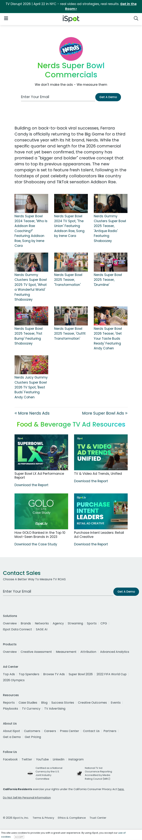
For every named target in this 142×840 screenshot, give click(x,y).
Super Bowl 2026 (81, 674)
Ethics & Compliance (72, 818)
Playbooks (10, 708)
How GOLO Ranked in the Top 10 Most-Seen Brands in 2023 (40, 534)
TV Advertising (54, 708)
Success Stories (62, 702)
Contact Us (91, 731)
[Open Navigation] (6, 18)
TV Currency (31, 708)
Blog (44, 702)
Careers (50, 731)
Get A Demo (108, 97)
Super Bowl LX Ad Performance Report (39, 475)
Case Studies (28, 702)
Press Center (69, 731)
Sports (92, 623)
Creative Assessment (36, 652)
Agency (58, 623)
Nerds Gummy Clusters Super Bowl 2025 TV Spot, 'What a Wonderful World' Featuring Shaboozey (31, 287)
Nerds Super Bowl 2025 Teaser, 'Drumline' (108, 280)
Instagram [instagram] (76, 759)
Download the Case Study (36, 544)
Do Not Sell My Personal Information (27, 797)
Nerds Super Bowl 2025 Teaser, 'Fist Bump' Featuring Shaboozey (29, 336)
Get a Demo (12, 737)
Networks (42, 623)
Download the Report (31, 485)
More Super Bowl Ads (104, 413)
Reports (9, 702)
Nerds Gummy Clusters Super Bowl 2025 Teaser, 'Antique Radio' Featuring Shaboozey (110, 228)
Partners (109, 731)
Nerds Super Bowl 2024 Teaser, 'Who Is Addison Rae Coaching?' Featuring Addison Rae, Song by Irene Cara (31, 231)
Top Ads (9, 674)
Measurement (66, 652)
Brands (26, 623)
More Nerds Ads (32, 413)
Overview (10, 623)
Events (116, 702)
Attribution (88, 652)
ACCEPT (19, 836)
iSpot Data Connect (17, 629)
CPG (103, 623)
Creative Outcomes (92, 702)
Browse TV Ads (54, 674)
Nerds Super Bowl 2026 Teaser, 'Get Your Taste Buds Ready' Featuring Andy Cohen (108, 338)
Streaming (75, 623)
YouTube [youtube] (42, 759)
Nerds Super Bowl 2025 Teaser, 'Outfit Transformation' (70, 333)
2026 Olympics (14, 680)
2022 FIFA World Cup (112, 674)
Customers (32, 731)
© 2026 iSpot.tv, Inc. (16, 818)
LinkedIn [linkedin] (58, 759)
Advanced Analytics (114, 652)
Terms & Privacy (43, 818)
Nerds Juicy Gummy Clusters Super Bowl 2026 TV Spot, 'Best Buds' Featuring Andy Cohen (31, 387)
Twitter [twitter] (27, 759)
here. (121, 789)
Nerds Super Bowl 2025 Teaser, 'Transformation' (68, 280)
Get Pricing (33, 737)
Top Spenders (29, 674)
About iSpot (11, 731)
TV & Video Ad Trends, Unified (98, 473)
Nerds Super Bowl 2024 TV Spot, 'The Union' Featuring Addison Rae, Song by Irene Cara (69, 226)
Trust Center (98, 818)
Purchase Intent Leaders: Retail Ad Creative (99, 534)
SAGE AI (41, 629)
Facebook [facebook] (10, 759)
